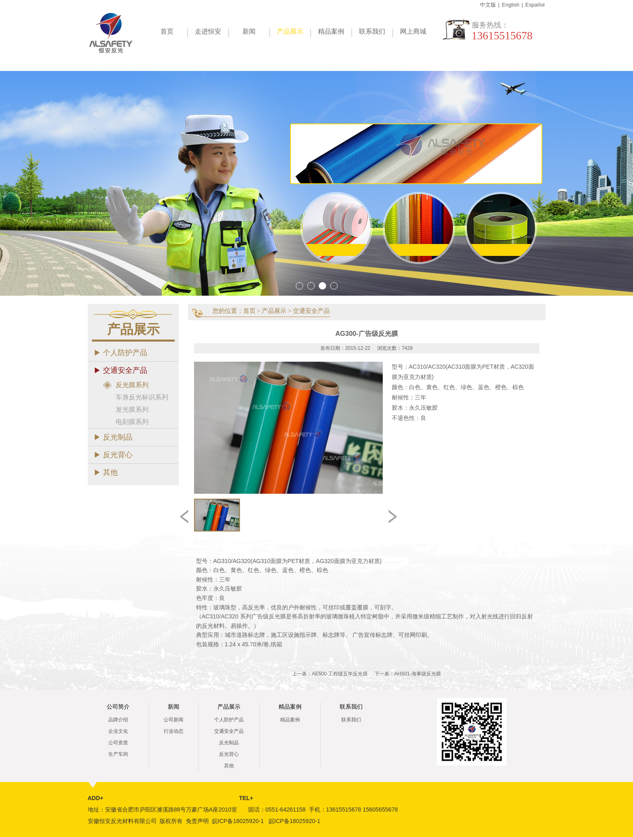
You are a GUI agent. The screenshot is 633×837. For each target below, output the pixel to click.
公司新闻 (173, 720)
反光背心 (118, 455)
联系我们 (372, 31)
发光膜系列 (132, 409)
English (510, 5)
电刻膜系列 (132, 421)
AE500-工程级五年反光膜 (340, 674)
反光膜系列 (132, 384)
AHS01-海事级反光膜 (417, 674)
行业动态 (173, 731)
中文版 (488, 5)
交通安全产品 (125, 370)
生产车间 (118, 754)
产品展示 (294, 33)
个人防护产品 (125, 353)
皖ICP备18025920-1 (238, 821)
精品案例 (331, 31)
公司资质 (118, 743)
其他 (110, 472)
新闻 (249, 31)
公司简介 (118, 707)
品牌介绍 (118, 720)
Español (535, 5)
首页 (167, 31)
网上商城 (413, 31)
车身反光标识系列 (142, 397)
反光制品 (118, 437)
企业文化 (118, 731)
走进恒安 (208, 31)
